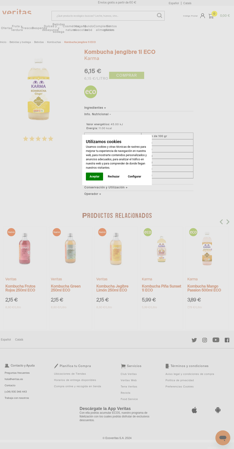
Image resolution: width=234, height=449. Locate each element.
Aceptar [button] (94, 176)
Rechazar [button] (113, 176)
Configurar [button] (134, 176)
